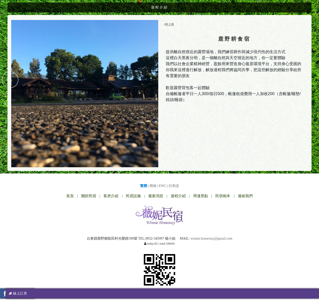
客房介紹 (110, 196)
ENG (162, 186)
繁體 (143, 186)
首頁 (70, 196)
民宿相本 (222, 196)
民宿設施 (133, 196)
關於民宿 (88, 196)
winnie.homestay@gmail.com (212, 238)
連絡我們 (245, 196)
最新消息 (155, 196)
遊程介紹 (178, 196)
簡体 (153, 186)
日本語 (173, 186)
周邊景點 (200, 196)
